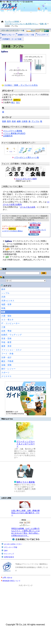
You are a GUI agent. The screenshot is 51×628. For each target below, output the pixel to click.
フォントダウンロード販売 (26, 179)
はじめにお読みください (13, 544)
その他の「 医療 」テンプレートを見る (21, 85)
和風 (3, 308)
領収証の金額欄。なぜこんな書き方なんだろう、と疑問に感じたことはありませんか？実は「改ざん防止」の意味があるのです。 (25, 532)
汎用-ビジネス (7, 301)
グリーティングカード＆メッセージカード (25, 443)
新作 (3, 289)
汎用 (3, 297)
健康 (19, 121)
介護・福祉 (6, 316)
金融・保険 (6, 365)
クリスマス (6, 376)
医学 (9, 121)
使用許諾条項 (9, 557)
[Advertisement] (25, 16)
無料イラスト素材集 (25, 482)
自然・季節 (6, 331)
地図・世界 (6, 304)
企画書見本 (8, 136)
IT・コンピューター (10, 323)
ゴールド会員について (38, 230)
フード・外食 (7, 354)
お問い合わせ (7, 578)
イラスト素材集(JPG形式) (14, 133)
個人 (13, 102)
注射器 (24, 121)
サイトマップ (9, 554)
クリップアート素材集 (12, 131)
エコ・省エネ (7, 319)
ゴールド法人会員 (27, 207)
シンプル (5, 293)
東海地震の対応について (11, 581)
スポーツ (5, 372)
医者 (14, 121)
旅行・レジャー (8, 369)
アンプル (35, 121)
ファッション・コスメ (11, 350)
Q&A (5, 551)
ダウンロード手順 (10, 547)
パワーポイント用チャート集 (26, 157)
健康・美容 (6, 346)
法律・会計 (6, 357)
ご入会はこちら (35, 223)
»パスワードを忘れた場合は (12, 231)
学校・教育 (6, 342)
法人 (18, 102)
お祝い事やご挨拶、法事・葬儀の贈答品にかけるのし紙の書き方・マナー (25, 513)
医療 (3, 312)
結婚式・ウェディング (11, 335)
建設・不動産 (7, 361)
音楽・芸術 (6, 338)
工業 (3, 327)
